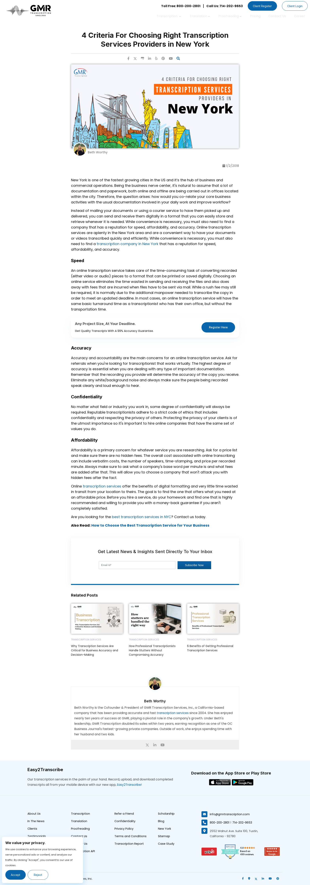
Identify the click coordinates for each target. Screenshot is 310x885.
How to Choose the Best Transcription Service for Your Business (150, 525)
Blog (161, 822)
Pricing (255, 16)
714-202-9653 (242, 823)
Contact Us (277, 16)
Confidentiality (125, 822)
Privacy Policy (124, 829)
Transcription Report (129, 845)
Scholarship (166, 814)
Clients (32, 829)
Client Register (259, 6)
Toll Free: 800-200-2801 (177, 6)
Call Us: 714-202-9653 (221, 6)
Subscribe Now (194, 565)
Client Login (293, 6)
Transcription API (83, 853)
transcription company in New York (127, 244)
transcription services (102, 486)
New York (164, 829)
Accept (16, 874)
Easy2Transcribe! (130, 785)
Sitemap (164, 837)
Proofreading (229, 16)
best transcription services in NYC (141, 517)
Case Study (166, 845)
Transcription (169, 16)
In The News (36, 822)
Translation (200, 16)
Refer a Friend (124, 814)
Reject (39, 874)
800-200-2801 (220, 823)
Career (299, 16)
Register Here (218, 327)
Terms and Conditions (130, 837)
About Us (34, 814)
